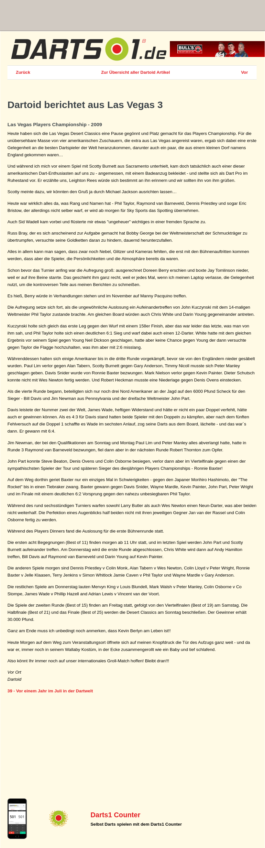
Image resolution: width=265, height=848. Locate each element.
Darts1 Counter (115, 815)
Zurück (23, 72)
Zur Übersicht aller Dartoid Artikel (135, 72)
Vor (244, 72)
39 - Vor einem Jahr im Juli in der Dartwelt (50, 690)
